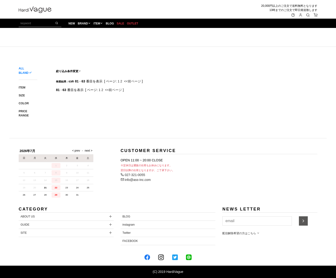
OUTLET (132, 23)
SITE (24, 232)
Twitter (126, 232)
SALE (120, 23)
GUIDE (25, 224)
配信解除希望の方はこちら (240, 233)
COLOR (24, 103)
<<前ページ (132, 81)
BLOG (110, 23)
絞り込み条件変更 (68, 71)
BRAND (83, 23)
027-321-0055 (133, 175)
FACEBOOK (130, 241)
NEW (71, 23)
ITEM (97, 23)
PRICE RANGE (24, 113)
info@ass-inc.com (136, 180)
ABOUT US (28, 216)
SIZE (22, 95)
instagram (128, 224)
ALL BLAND (23, 71)
